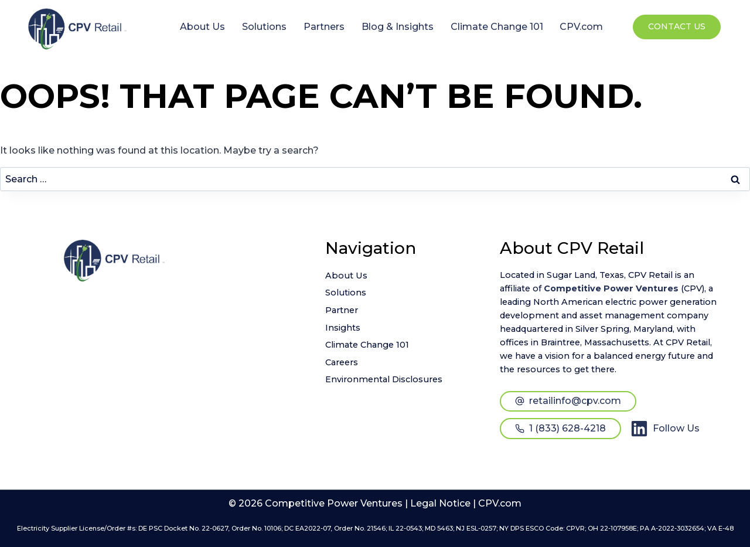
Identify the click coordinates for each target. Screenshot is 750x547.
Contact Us (676, 26)
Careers (341, 362)
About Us (202, 26)
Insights (342, 327)
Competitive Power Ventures (611, 288)
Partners (324, 26)
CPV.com (581, 26)
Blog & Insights (398, 26)
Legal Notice (440, 503)
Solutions (264, 26)
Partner (341, 310)
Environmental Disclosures (383, 379)
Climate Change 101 (497, 26)
